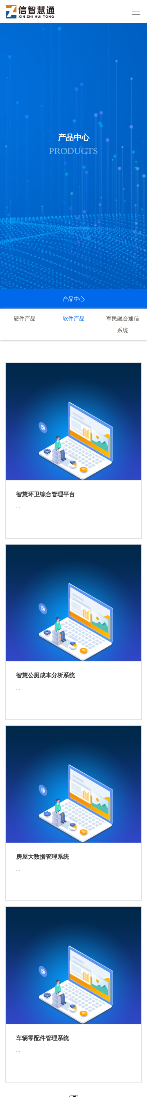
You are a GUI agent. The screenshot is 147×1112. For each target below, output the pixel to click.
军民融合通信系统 (122, 324)
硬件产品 (25, 318)
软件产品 (74, 318)
